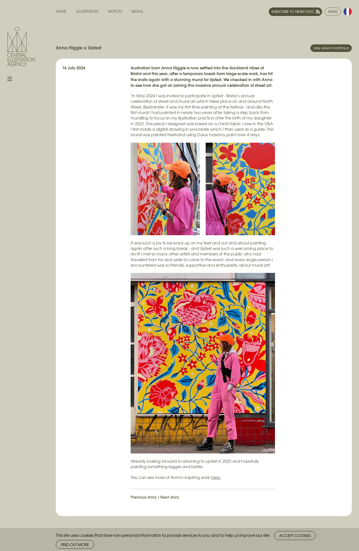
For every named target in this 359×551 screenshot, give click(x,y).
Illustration (87, 11)
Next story (169, 497)
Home (61, 11)
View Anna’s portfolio (331, 48)
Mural (137, 11)
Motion (115, 11)
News (333, 11)
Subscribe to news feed (292, 11)
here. (216, 477)
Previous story (144, 497)
